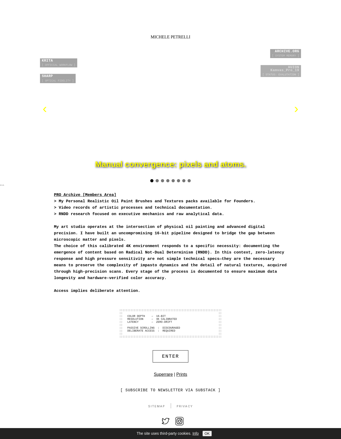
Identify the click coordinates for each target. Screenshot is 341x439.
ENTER (170, 365)
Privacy (185, 415)
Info (195, 433)
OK (207, 434)
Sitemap (156, 415)
